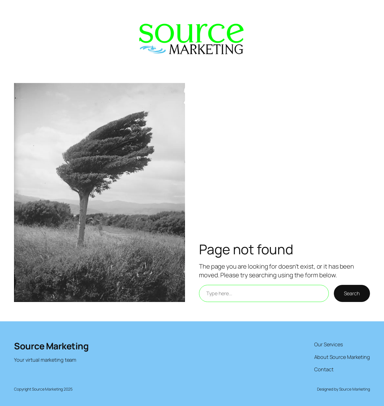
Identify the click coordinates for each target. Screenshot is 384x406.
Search (352, 293)
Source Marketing (51, 346)
